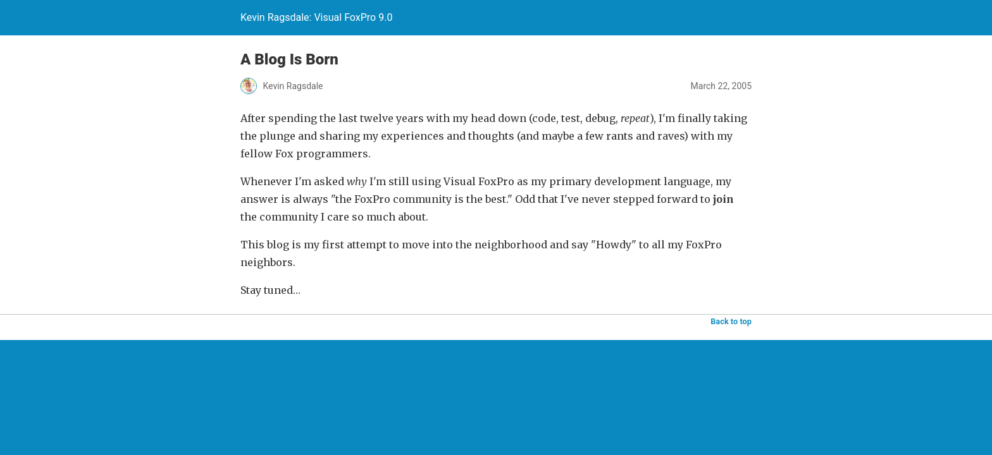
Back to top (731, 321)
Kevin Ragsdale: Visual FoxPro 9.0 (316, 17)
